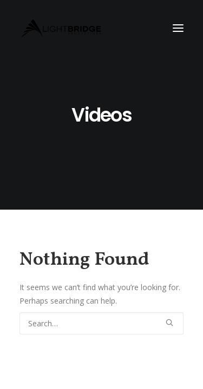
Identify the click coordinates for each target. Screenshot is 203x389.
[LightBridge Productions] (61, 28)
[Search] (101, 323)
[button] (178, 28)
